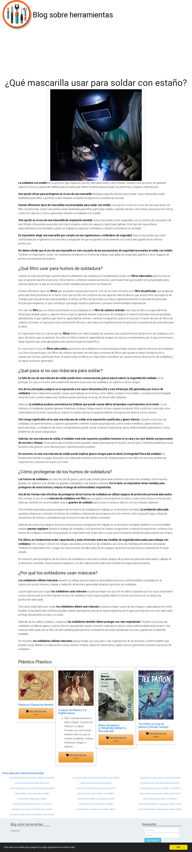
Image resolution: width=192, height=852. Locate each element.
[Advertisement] (96, 52)
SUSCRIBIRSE (152, 840)
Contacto (15, 830)
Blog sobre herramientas (73, 15)
